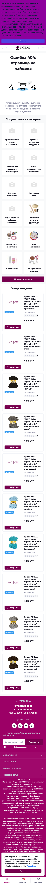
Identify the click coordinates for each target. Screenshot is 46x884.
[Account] (43, 48)
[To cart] (13, 327)
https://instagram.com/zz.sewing (14, 726)
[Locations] (39, 48)
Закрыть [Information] (23, 41)
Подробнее (31, 866)
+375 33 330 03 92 (23, 706)
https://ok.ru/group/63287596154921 (32, 726)
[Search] (7, 48)
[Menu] (3, 48)
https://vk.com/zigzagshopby (20, 726)
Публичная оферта (20, 747)
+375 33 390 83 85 (23, 709)
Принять (23, 871)
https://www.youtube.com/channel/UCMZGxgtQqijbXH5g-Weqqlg (26, 726)
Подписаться (34, 742)
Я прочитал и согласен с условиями (25, 747)
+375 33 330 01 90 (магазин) (23, 713)
